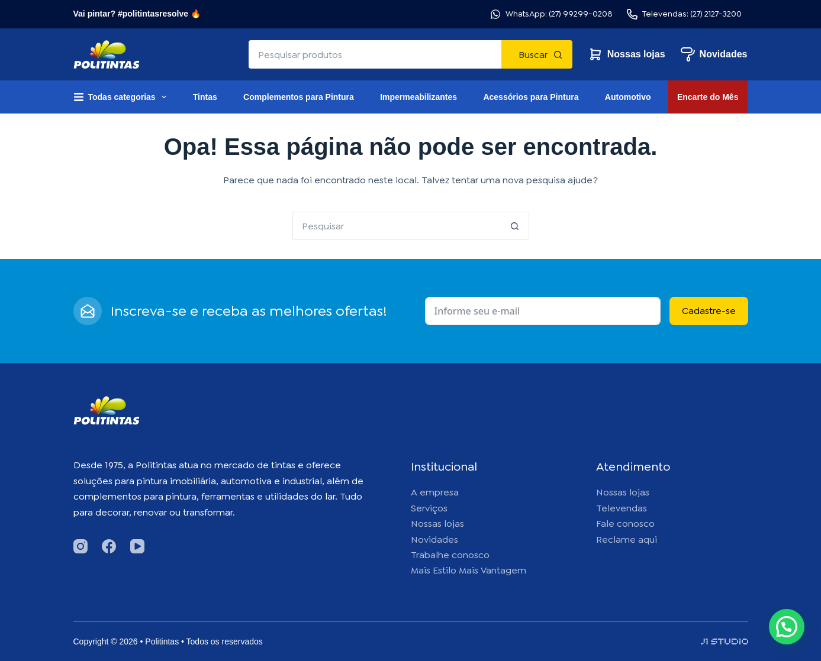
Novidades (714, 54)
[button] (786, 626)
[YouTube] (137, 546)
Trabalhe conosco (450, 555)
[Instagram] (80, 546)
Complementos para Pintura (298, 97)
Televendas (621, 508)
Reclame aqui (626, 539)
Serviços (429, 508)
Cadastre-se (709, 310)
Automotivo (628, 97)
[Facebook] (109, 546)
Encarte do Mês (707, 97)
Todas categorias (122, 97)
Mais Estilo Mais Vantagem (468, 570)
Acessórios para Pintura (530, 97)
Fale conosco (625, 523)
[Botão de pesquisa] (536, 54)
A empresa (435, 492)
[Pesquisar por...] (375, 54)
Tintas (205, 97)
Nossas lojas (626, 54)
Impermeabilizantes (418, 97)
